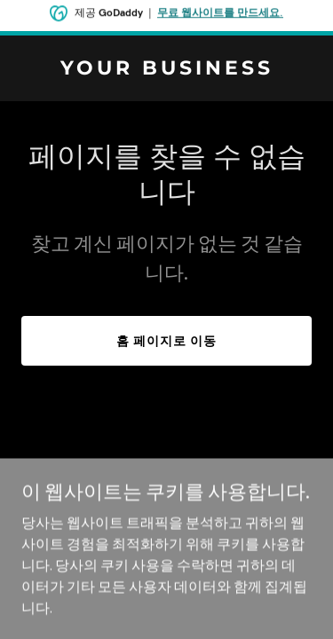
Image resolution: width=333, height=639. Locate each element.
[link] (166, 69)
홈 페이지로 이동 (166, 341)
